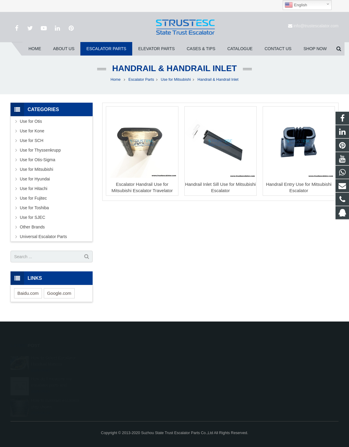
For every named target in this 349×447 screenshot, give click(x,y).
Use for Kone (32, 130)
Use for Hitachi (33, 188)
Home (116, 79)
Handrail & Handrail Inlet (174, 68)
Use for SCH (31, 140)
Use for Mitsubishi (176, 79)
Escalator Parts (141, 79)
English (296, 5)
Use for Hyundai (35, 179)
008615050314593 (201, 365)
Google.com (59, 293)
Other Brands (32, 227)
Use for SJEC (32, 217)
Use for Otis (31, 121)
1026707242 (196, 357)
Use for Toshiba (34, 207)
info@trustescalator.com (316, 25)
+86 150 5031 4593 (201, 374)
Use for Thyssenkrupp (40, 150)
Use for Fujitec (33, 198)
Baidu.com (28, 293)
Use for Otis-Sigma (37, 159)
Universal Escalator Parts (43, 236)
